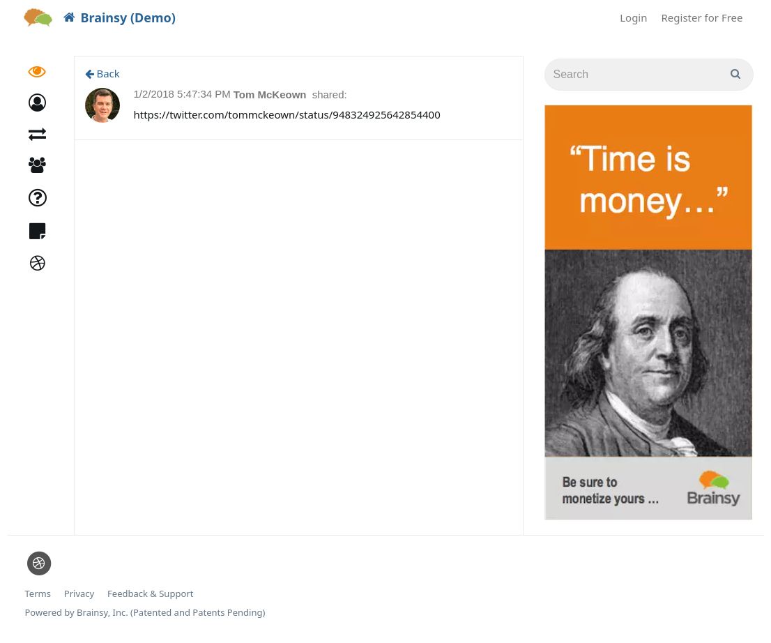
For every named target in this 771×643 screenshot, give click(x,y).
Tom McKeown (272, 94)
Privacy (79, 594)
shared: (329, 94)
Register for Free (702, 17)
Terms (38, 594)
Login (633, 17)
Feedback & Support (150, 594)
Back (102, 73)
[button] (37, 103)
